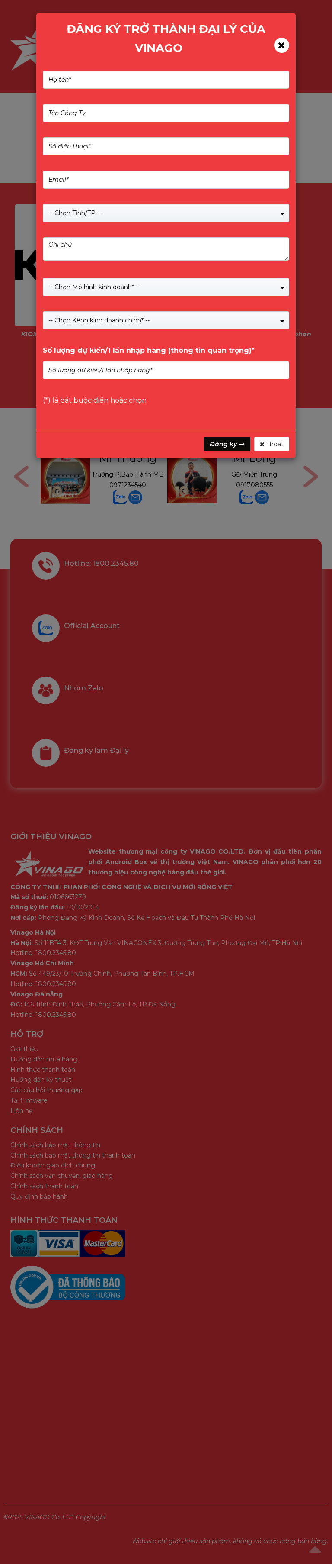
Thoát (272, 444)
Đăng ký (227, 444)
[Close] (281, 45)
